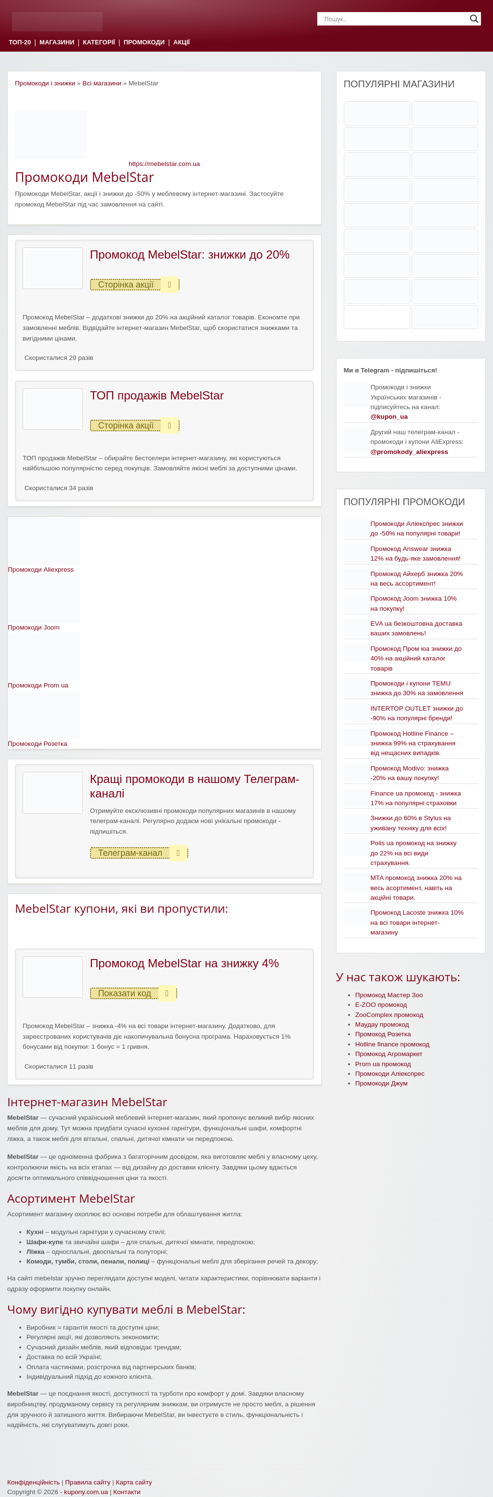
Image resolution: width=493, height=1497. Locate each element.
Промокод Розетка (383, 1034)
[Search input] (394, 19)
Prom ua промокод (383, 1064)
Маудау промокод (382, 1024)
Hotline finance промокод (392, 1044)
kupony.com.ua (86, 1492)
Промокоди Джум (381, 1083)
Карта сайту (134, 1482)
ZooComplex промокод (389, 1014)
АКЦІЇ (181, 42)
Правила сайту (87, 1482)
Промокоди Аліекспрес (390, 1073)
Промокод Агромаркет (389, 1054)
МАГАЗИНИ (56, 42)
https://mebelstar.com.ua (164, 163)
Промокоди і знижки (45, 83)
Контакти (127, 1492)
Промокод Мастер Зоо (389, 995)
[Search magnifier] (474, 19)
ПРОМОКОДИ (144, 42)
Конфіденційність (33, 1482)
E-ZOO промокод (381, 1004)
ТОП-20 (20, 42)
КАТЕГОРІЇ (99, 42)
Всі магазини (101, 83)
